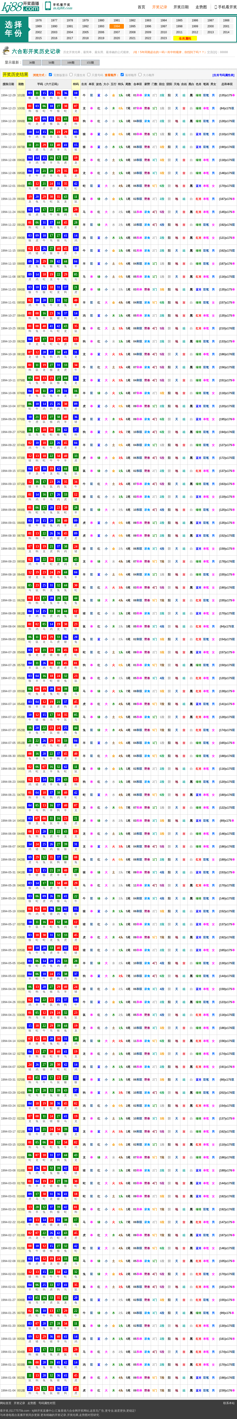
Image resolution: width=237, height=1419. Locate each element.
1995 (132, 26)
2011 (179, 32)
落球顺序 (131, 75)
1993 (101, 26)
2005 (85, 32)
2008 (132, 32)
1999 (195, 26)
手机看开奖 (227, 7)
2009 (148, 32)
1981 (117, 20)
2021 (132, 38)
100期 (70, 62)
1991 (70, 26)
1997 (163, 26)
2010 (163, 32)
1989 (38, 26)
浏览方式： (40, 75)
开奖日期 (181, 7)
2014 (226, 32)
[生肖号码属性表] (223, 75)
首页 (141, 7)
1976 (38, 20)
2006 (101, 32)
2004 (70, 32)
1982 (132, 20)
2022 (148, 38)
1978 (70, 20)
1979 (85, 20)
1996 (148, 26)
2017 (70, 38)
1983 (148, 20)
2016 (54, 38)
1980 (101, 20)
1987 (210, 20)
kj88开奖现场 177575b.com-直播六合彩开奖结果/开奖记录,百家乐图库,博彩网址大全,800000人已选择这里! (21, 7)
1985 (179, 20)
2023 (163, 38)
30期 (32, 62)
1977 (54, 20)
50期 (51, 62)
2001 (226, 26)
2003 (54, 32)
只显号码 (97, 75)
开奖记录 (159, 7)
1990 (54, 26)
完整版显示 (61, 75)
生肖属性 (185, 38)
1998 (179, 26)
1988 (226, 20)
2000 (210, 26)
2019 (101, 38)
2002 (38, 32)
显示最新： (14, 62)
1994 (117, 26)
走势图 (201, 7)
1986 (195, 20)
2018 (85, 38)
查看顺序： (112, 75)
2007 (117, 32)
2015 (38, 38)
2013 (210, 32)
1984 (163, 20)
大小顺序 (148, 75)
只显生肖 (79, 75)
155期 (90, 62)
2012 (195, 32)
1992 (85, 26)
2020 (117, 38)
